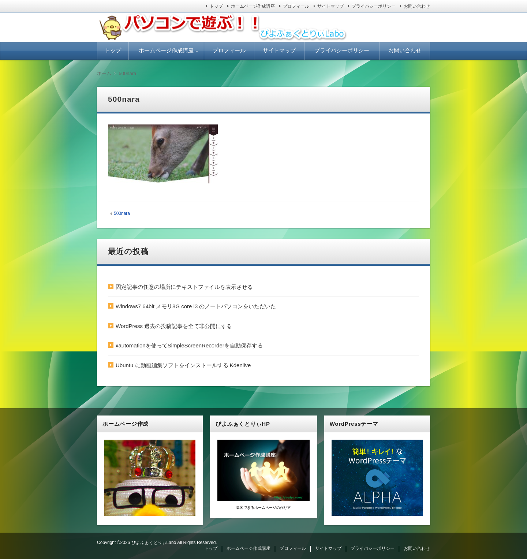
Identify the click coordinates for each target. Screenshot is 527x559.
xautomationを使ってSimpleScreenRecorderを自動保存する (189, 345)
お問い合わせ (417, 6)
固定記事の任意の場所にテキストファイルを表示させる (184, 287)
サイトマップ (330, 6)
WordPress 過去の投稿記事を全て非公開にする (174, 326)
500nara (122, 213)
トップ (216, 6)
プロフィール (296, 6)
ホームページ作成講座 (253, 6)
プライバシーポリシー (374, 6)
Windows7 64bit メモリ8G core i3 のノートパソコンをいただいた (196, 306)
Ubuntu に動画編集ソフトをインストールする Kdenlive (183, 365)
